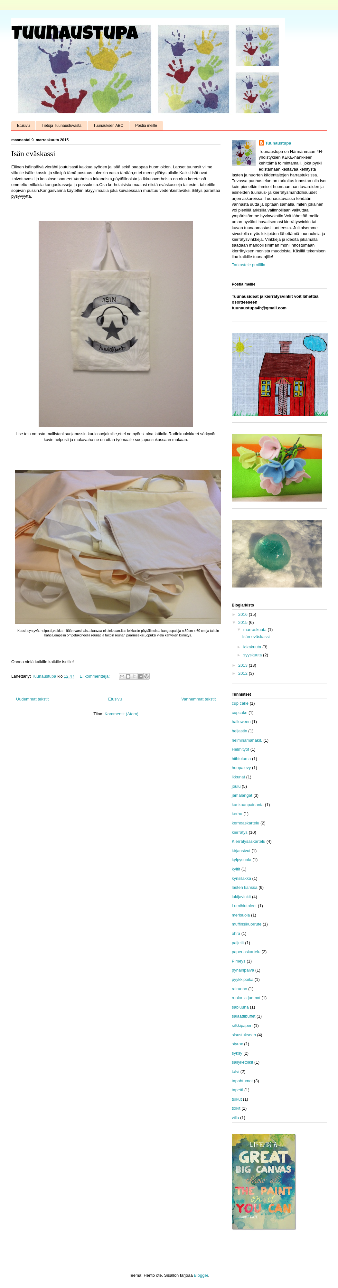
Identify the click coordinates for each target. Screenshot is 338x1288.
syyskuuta (253, 655)
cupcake (239, 712)
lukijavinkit (241, 896)
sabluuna (240, 1007)
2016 (243, 614)
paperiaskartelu (246, 951)
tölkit (236, 1108)
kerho (237, 813)
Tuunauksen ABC (108, 125)
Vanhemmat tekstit (198, 699)
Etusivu (23, 125)
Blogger (201, 1275)
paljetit (238, 942)
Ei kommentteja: (95, 676)
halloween (241, 721)
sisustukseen (244, 1034)
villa (235, 1117)
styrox (237, 1043)
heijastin (239, 731)
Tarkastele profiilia (248, 264)
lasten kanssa (245, 887)
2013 (243, 665)
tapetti (237, 1089)
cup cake (240, 703)
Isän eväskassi (33, 153)
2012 (243, 673)
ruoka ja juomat (246, 997)
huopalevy (241, 767)
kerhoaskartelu (245, 823)
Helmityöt (240, 749)
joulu (236, 786)
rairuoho (239, 988)
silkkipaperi (242, 1025)
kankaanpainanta (248, 804)
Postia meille (146, 125)
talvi (235, 1071)
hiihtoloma (241, 758)
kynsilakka (241, 878)
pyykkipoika (242, 979)
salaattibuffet (243, 1016)
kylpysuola (241, 859)
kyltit (236, 869)
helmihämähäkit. (247, 740)
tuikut (237, 1099)
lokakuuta (252, 646)
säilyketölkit (242, 1062)
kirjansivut (241, 850)
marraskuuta (255, 629)
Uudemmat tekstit (32, 699)
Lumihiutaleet (244, 905)
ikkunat (238, 777)
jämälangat (242, 795)
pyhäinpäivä (243, 970)
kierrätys (240, 832)
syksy (237, 1053)
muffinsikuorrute (246, 924)
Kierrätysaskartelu (248, 841)
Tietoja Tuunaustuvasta (61, 125)
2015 (243, 622)
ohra (236, 933)
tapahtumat (242, 1080)
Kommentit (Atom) (121, 713)
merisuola (241, 915)
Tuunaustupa (74, 35)
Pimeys (239, 961)
